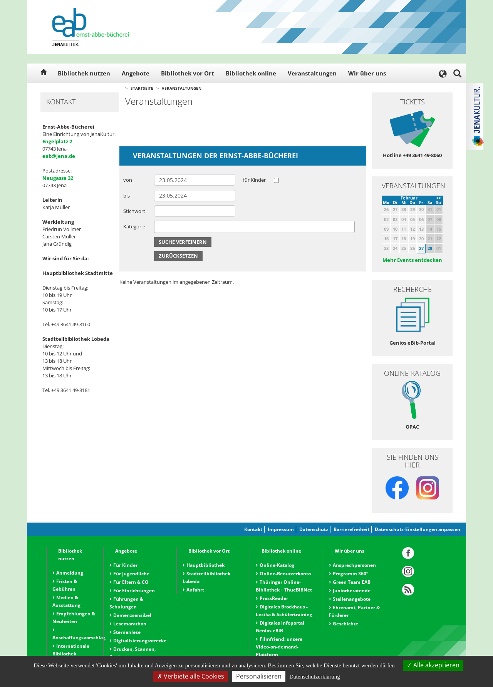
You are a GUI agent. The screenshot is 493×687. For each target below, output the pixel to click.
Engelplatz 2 (57, 141)
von (127, 179)
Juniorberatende (352, 590)
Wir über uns (367, 73)
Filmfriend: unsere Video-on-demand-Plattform (279, 647)
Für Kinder (125, 565)
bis (126, 195)
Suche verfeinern (183, 241)
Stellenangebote (352, 599)
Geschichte (345, 623)
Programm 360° (350, 573)
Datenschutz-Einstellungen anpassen (417, 529)
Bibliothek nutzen (84, 73)
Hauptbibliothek (205, 565)
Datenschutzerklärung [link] (314, 677)
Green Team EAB (352, 582)
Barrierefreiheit (351, 529)
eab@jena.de (58, 155)
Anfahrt (195, 589)
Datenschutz (313, 529)
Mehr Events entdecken (412, 259)
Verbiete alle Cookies (190, 676)
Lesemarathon (129, 623)
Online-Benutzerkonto (285, 573)
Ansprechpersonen (354, 565)
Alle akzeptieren (433, 665)
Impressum (281, 529)
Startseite (142, 88)
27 (421, 248)
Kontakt (253, 529)
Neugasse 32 (57, 177)
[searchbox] (158, 226)
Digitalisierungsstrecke (139, 640)
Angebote (135, 73)
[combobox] (254, 227)
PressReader (274, 598)
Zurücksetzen (178, 255)
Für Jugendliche (131, 573)
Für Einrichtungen (134, 590)
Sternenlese (127, 632)
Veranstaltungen (312, 73)
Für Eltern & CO (131, 582)
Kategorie (134, 226)
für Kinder (254, 179)
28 (430, 248)
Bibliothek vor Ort (187, 73)
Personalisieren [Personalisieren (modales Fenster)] (259, 676)
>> (438, 198)
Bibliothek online (251, 73)
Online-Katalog (277, 565)
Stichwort (134, 211)
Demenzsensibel (132, 615)
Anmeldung (69, 573)
